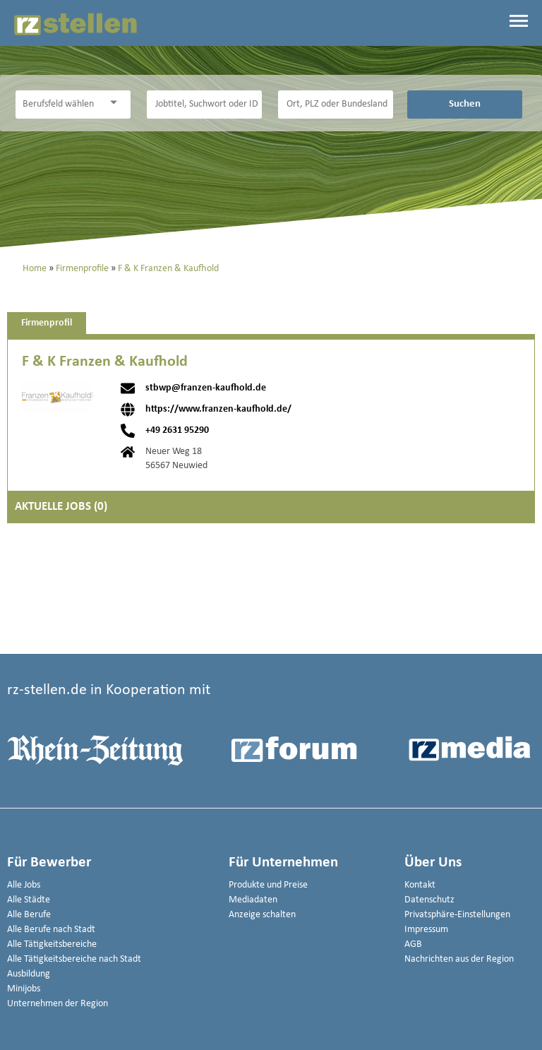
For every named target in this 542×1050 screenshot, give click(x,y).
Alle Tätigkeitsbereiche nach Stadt (74, 959)
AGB (413, 944)
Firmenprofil (46, 323)
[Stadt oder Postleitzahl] (336, 104)
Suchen (465, 103)
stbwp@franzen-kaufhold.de (205, 388)
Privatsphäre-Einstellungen (457, 914)
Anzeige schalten (262, 914)
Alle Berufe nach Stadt (51, 929)
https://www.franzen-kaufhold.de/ (218, 409)
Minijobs (23, 989)
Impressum (426, 929)
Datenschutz (429, 900)
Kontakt (419, 885)
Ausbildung (28, 974)
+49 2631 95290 (177, 430)
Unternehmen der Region (57, 1003)
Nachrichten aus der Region (459, 959)
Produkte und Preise (268, 885)
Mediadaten (253, 900)
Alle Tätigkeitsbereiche (52, 944)
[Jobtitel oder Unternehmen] (205, 104)
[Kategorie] (59, 104)
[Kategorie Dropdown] (116, 102)
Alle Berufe (29, 914)
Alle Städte (28, 900)
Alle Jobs (23, 885)
